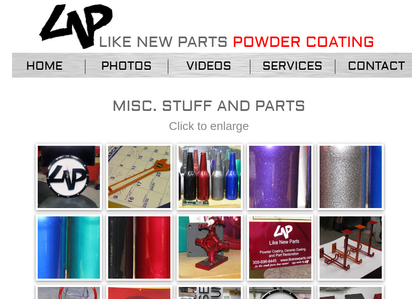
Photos (126, 66)
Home (44, 66)
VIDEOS (208, 66)
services (292, 66)
